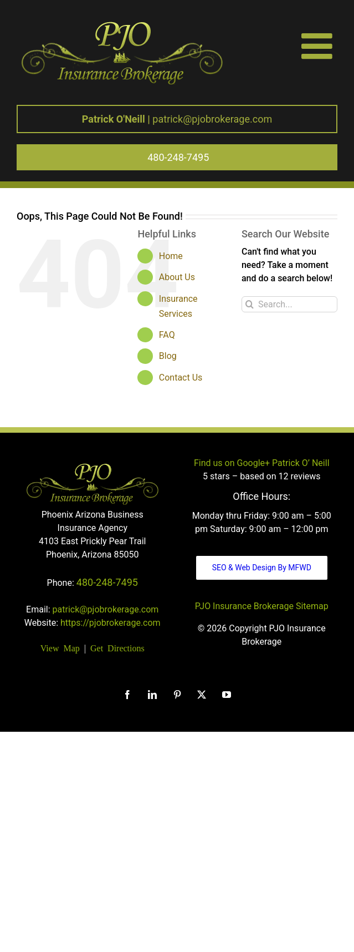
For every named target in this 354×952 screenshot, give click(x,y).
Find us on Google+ (232, 463)
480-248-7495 (107, 582)
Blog (168, 356)
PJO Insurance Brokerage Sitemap (262, 606)
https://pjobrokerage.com (110, 622)
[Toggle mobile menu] (319, 46)
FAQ (167, 335)
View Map (60, 647)
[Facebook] (127, 694)
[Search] (250, 304)
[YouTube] (226, 694)
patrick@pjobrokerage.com (177, 119)
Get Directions (117, 647)
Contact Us (181, 377)
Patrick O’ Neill (300, 463)
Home (171, 256)
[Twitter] (201, 694)
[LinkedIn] (152, 694)
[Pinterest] (177, 694)
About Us (177, 277)
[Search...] (289, 304)
